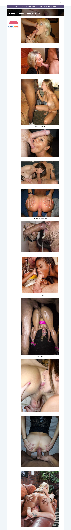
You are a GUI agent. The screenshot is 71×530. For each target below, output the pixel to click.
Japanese (45, 6)
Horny (41, 6)
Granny (37, 6)
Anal (19, 6)
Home (16, 6)
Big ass (25, 6)
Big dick (29, 6)
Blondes (33, 6)
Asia (22, 6)
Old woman (50, 6)
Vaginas (54, 6)
